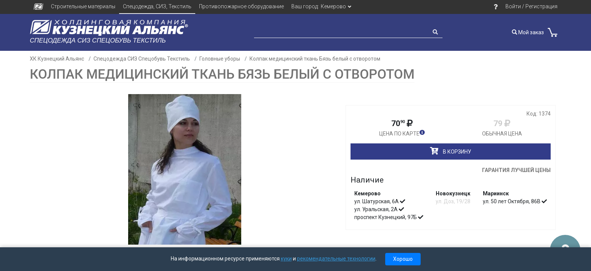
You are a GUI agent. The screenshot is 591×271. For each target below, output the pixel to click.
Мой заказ (528, 32)
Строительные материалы (83, 6)
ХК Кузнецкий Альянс (57, 59)
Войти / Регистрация (531, 6)
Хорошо (403, 259)
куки (286, 259)
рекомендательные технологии (336, 259)
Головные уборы (219, 59)
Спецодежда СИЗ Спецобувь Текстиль (141, 59)
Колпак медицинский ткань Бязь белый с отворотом (315, 59)
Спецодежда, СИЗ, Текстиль (157, 6)
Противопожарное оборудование (241, 6)
